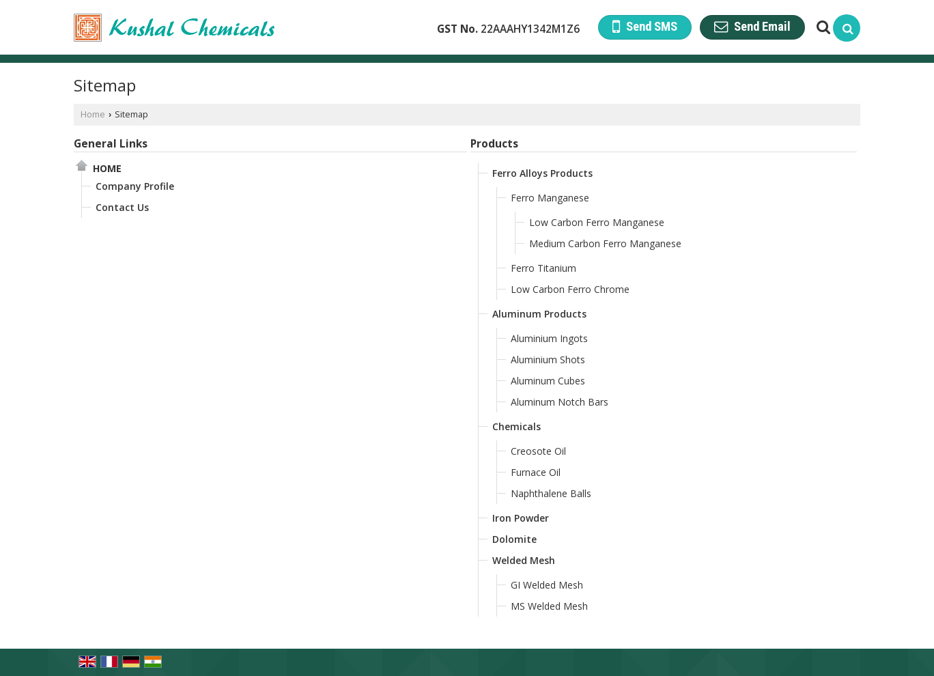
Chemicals (516, 426)
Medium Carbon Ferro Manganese (605, 243)
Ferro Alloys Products (542, 173)
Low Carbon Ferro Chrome (570, 289)
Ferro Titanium (543, 268)
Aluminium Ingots (549, 338)
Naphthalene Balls (551, 493)
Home (93, 114)
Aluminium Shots (548, 359)
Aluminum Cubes (548, 380)
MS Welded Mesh (549, 606)
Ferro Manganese (550, 197)
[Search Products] (821, 27)
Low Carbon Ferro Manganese (596, 222)
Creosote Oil (538, 451)
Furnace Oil (536, 472)
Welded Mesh (523, 560)
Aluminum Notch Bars (559, 401)
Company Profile (135, 186)
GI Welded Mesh (547, 584)
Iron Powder (520, 517)
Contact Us (122, 207)
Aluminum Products (539, 313)
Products (494, 144)
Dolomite (514, 539)
